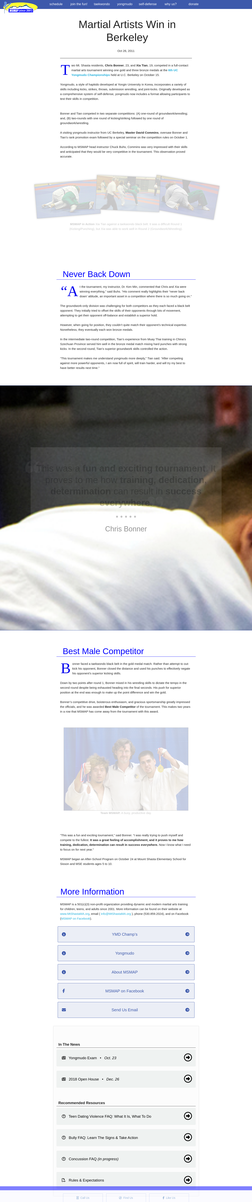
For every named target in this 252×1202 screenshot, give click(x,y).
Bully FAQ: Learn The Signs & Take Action (127, 1137)
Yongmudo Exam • (127, 1057)
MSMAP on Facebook (75, 918)
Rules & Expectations (127, 1179)
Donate (193, 4)
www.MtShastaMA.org (75, 913)
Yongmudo (124, 4)
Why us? (171, 4)
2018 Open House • (127, 1078)
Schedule (56, 4)
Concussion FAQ (127, 1158)
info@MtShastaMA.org (116, 913)
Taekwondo (102, 4)
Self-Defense (148, 4)
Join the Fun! (78, 4)
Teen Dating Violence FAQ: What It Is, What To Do (127, 1115)
